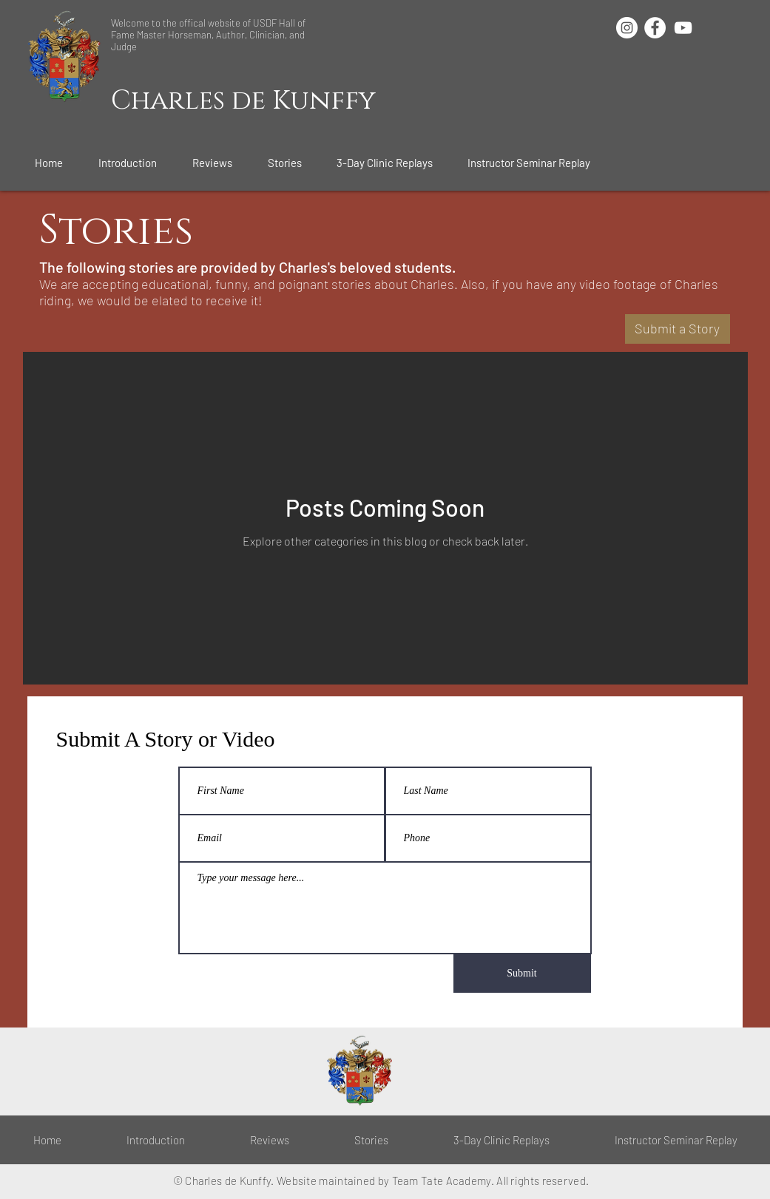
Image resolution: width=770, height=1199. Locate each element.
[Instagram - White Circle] (627, 27)
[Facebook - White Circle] (655, 27)
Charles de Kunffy (243, 100)
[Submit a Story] (677, 329)
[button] (134, 162)
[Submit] (522, 973)
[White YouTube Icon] (683, 27)
